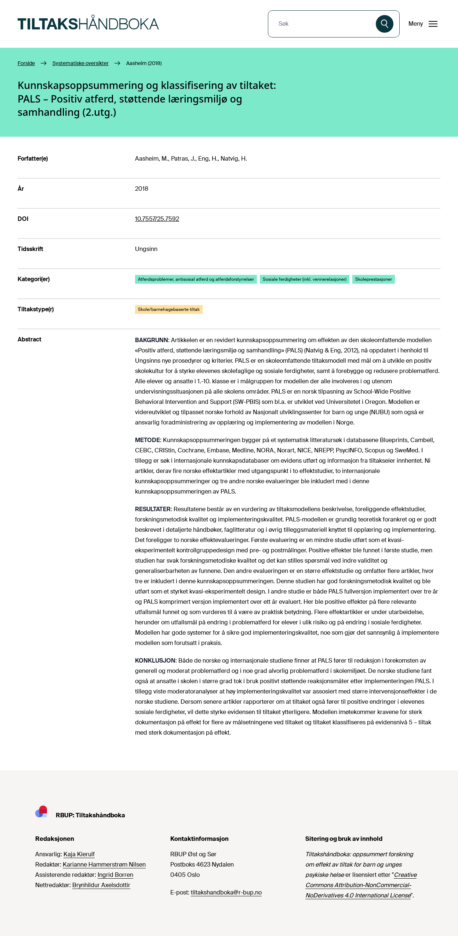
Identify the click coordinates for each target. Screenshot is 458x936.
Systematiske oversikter (80, 63)
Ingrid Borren (115, 875)
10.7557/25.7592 (157, 219)
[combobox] (322, 24)
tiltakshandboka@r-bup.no (226, 892)
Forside (26, 63)
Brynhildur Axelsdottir (101, 885)
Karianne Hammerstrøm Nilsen (104, 864)
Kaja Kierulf (79, 854)
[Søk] (384, 24)
